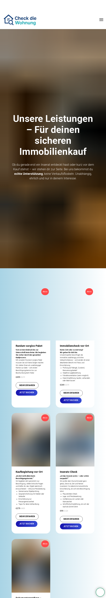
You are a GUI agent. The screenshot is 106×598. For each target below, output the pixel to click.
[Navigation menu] (101, 19)
